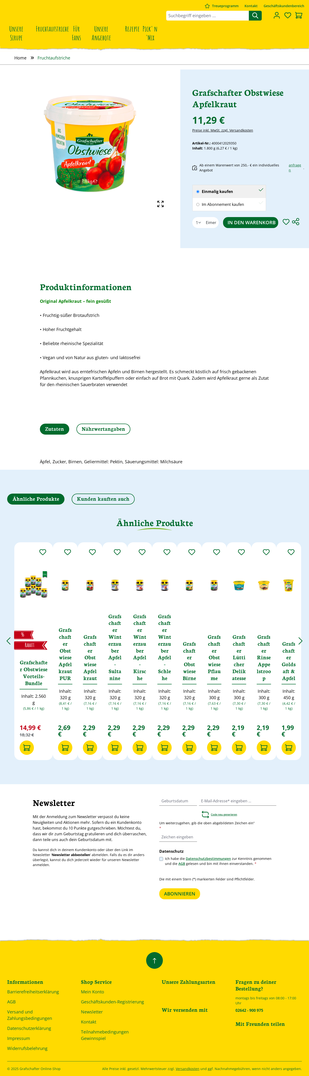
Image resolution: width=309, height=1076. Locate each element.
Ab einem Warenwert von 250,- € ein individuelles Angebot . (248, 168)
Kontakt (251, 6)
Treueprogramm (225, 6)
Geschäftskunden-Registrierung (112, 1002)
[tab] (54, 429)
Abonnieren (179, 893)
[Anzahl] (198, 222)
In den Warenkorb (252, 222)
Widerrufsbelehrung (27, 1048)
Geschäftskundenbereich (284, 6)
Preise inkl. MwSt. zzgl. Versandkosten (222, 130)
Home (20, 58)
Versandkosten (187, 1068)
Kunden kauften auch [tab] (103, 498)
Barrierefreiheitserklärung (33, 992)
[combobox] (207, 16)
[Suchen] (255, 16)
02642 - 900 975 (249, 1010)
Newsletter (92, 1012)
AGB (181, 863)
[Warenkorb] (298, 15)
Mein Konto (92, 992)
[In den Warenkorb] (27, 747)
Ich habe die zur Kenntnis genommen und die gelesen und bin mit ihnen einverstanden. (218, 861)
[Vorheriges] (8, 638)
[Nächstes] (300, 638)
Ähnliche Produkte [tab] (35, 498)
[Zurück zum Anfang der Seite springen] (154, 960)
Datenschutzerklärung (29, 1028)
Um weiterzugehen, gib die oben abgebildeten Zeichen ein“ (207, 825)
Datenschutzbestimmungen (208, 858)
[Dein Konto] (276, 15)
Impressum (18, 1038)
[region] (90, 144)
